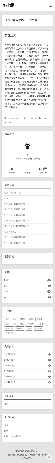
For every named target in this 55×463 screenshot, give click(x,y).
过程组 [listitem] (23, 319)
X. (27, 118)
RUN (6, 431)
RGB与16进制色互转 (13, 436)
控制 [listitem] (14, 324)
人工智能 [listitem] (38, 328)
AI (5, 297)
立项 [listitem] (29, 328)
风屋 (6, 425)
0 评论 (44, 118)
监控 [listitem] (7, 324)
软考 (6, 291)
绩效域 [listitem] (39, 319)
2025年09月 (9, 365)
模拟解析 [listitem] (41, 324)
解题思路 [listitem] (31, 324)
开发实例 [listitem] (9, 333)
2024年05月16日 (14, 118)
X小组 (8, 5)
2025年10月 (9, 360)
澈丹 (6, 286)
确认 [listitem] (22, 324)
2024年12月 (9, 377)
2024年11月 (9, 382)
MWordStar (27, 458)
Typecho (32, 454)
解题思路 (10, 35)
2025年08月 (9, 371)
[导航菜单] (50, 5)
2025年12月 (9, 354)
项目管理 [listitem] (19, 328)
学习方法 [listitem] (9, 328)
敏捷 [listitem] (14, 319)
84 (35, 118)
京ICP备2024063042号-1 (27, 451)
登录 (6, 404)
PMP (9, 123)
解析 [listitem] (31, 319)
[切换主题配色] (49, 457)
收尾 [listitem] (7, 319)
